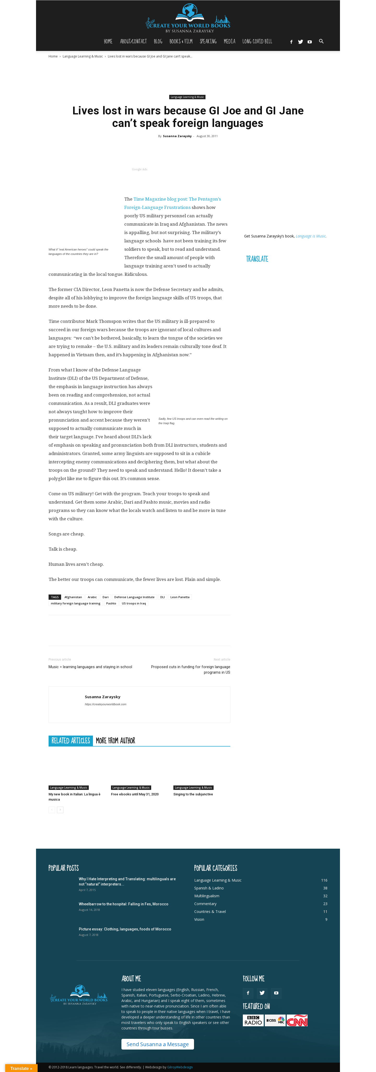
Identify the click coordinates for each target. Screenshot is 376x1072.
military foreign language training (76, 603)
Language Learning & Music (83, 56)
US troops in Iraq (134, 603)
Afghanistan (73, 597)
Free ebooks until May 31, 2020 (134, 794)
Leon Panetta (180, 597)
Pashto (111, 603)
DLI (162, 597)
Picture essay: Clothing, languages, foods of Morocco (125, 929)
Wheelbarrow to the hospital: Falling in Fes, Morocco (123, 904)
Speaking (208, 41)
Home (108, 41)
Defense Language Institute (134, 597)
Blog (158, 41)
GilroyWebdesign (180, 1067)
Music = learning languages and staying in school (90, 667)
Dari (106, 597)
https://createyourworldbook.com (105, 704)
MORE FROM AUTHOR (115, 741)
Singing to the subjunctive (193, 794)
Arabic (92, 597)
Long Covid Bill (257, 41)
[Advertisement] (188, 76)
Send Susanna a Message (158, 1044)
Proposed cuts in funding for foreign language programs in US (190, 670)
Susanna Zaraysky (177, 136)
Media (229, 41)
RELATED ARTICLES (71, 741)
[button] (321, 41)
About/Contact (133, 41)
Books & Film (181, 41)
